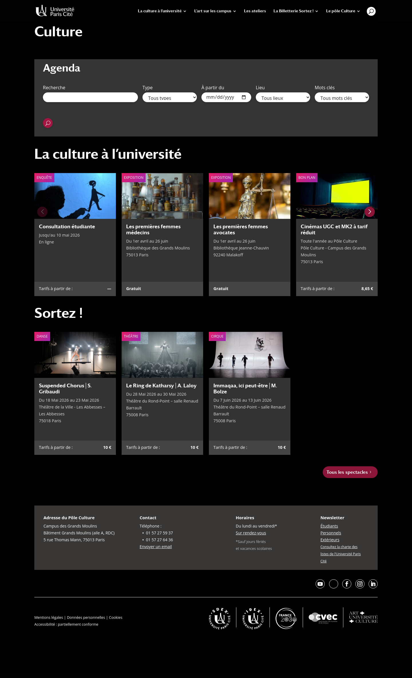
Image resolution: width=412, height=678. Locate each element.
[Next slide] (370, 212)
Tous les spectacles (347, 472)
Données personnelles (86, 617)
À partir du (212, 87)
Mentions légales (48, 617)
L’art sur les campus (212, 11)
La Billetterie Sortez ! (294, 11)
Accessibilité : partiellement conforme (66, 624)
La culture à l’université (160, 11)
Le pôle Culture (340, 11)
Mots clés (325, 87)
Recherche (54, 87)
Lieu (260, 87)
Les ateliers (255, 11)
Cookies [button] (115, 617)
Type (147, 87)
